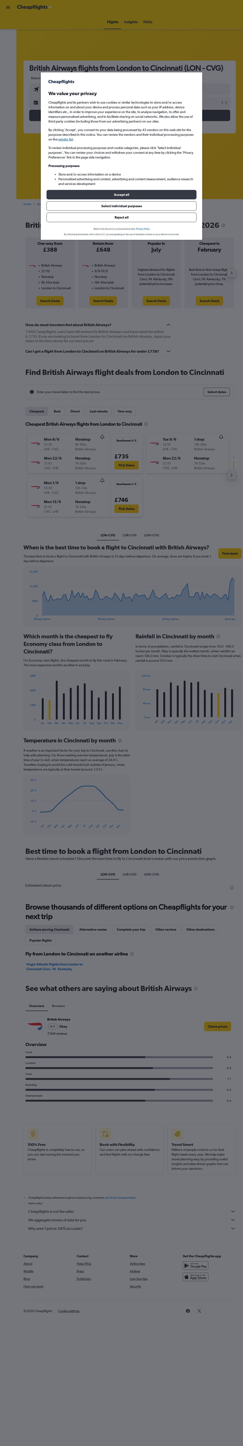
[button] (121, 194)
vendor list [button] (65, 139)
